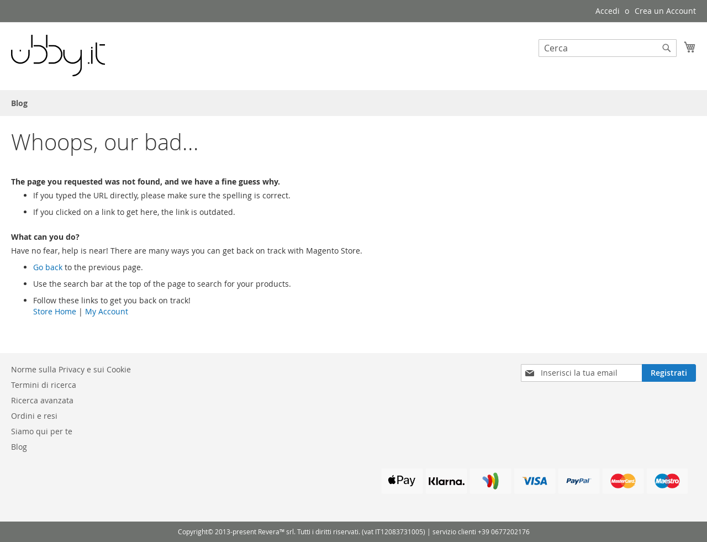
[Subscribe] (669, 373)
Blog (19, 446)
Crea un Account (665, 11)
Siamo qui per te (41, 431)
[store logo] (58, 55)
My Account (106, 311)
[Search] (666, 48)
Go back (47, 267)
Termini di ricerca (43, 385)
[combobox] (608, 48)
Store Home (54, 311)
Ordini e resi (34, 416)
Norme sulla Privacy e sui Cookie (71, 369)
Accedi (607, 11)
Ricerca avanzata (42, 400)
